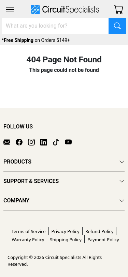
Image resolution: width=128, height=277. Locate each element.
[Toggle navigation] (10, 9)
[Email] (9, 141)
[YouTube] (71, 141)
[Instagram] (34, 141)
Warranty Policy (28, 239)
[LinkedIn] (46, 141)
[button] (10, 9)
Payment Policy (103, 239)
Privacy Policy (66, 231)
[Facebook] (22, 141)
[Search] (55, 26)
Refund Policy (99, 231)
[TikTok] (59, 141)
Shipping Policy (66, 239)
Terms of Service (29, 231)
